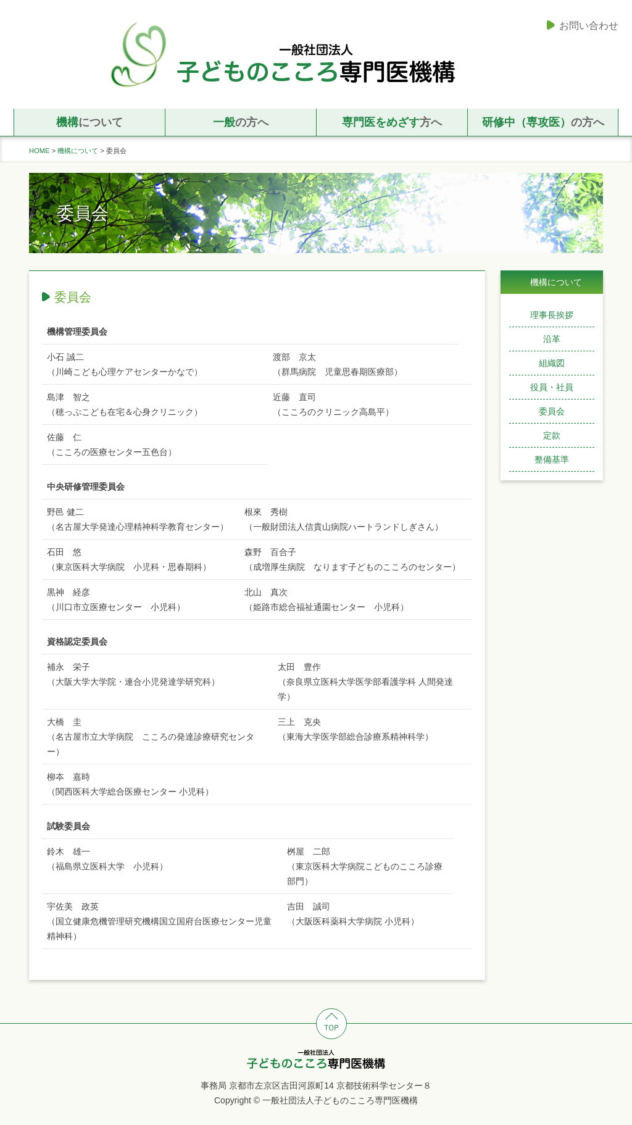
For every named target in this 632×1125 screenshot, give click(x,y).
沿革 (551, 339)
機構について (77, 150)
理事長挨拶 (551, 315)
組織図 (552, 363)
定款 (551, 435)
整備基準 (551, 459)
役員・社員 (551, 387)
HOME (39, 150)
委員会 (552, 411)
